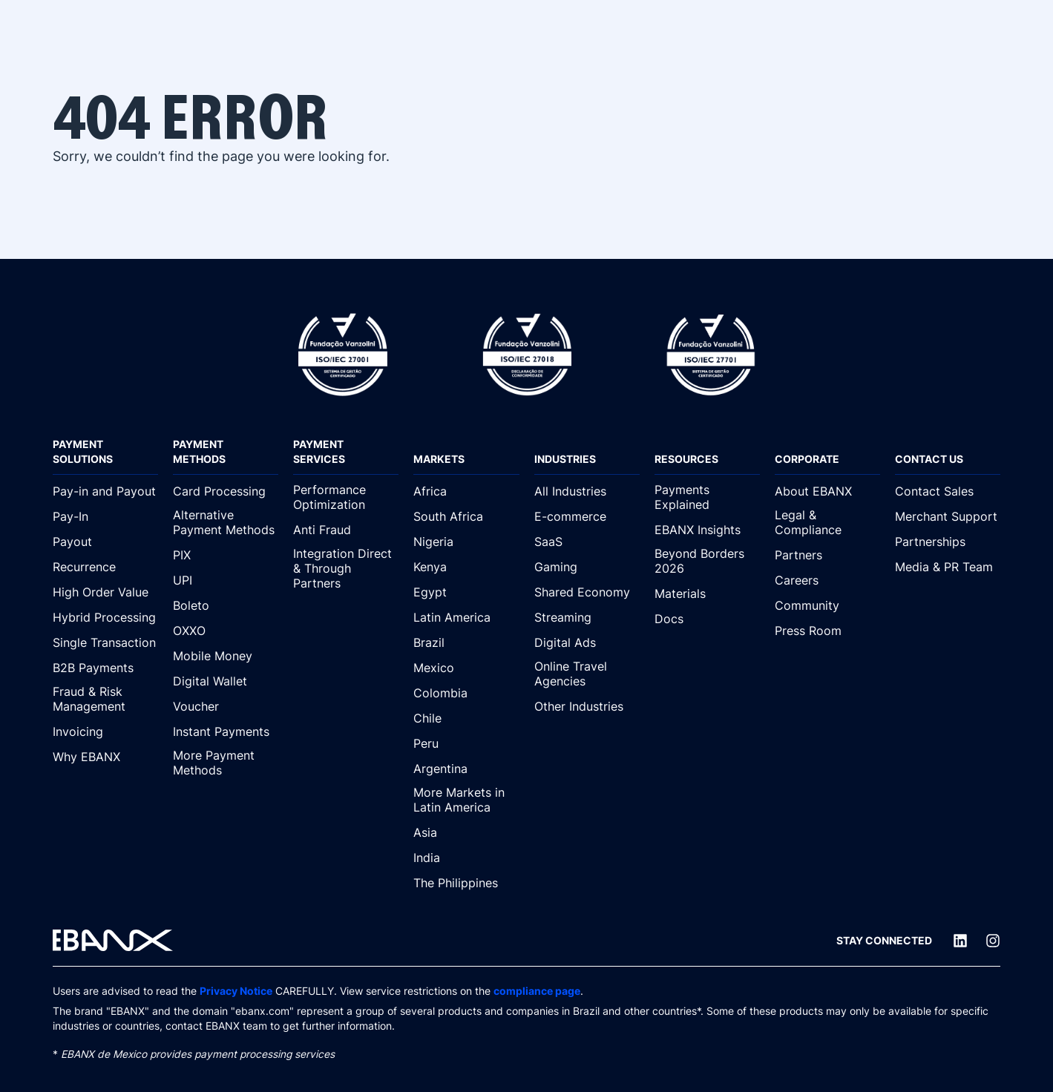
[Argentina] (466, 768)
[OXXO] (225, 630)
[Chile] (466, 718)
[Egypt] (466, 592)
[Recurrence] (105, 567)
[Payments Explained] (707, 497)
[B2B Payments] (105, 668)
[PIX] (225, 555)
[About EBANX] (827, 491)
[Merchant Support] (947, 516)
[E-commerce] (587, 516)
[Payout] (105, 541)
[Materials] (707, 593)
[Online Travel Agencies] (587, 674)
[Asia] (466, 832)
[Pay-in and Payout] (105, 491)
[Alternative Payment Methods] (225, 523)
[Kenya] (466, 567)
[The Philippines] (466, 883)
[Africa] (466, 491)
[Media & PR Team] (947, 567)
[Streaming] (587, 617)
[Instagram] (992, 940)
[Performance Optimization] (345, 497)
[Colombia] (466, 693)
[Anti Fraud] (345, 530)
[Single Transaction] (105, 642)
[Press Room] (827, 630)
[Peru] (466, 743)
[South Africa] (466, 516)
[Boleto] (225, 605)
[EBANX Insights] (707, 530)
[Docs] (707, 619)
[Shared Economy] (587, 592)
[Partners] (827, 555)
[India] (466, 857)
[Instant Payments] (225, 731)
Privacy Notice (236, 991)
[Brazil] (466, 642)
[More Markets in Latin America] (466, 800)
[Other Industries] (587, 706)
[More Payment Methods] (225, 763)
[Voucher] (225, 706)
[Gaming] (587, 567)
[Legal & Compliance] (827, 523)
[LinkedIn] (960, 940)
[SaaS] (587, 541)
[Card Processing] (225, 491)
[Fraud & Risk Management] (105, 699)
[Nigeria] (466, 541)
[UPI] (225, 580)
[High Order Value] (105, 592)
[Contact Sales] (947, 491)
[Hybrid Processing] (105, 617)
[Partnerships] (947, 541)
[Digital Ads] (587, 642)
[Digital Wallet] (225, 681)
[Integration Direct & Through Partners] (345, 569)
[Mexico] (466, 668)
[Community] (827, 605)
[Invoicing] (105, 731)
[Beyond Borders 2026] (707, 561)
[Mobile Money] (225, 656)
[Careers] (827, 580)
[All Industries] (587, 491)
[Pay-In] (105, 516)
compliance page (536, 991)
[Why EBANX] (105, 757)
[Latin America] (466, 617)
